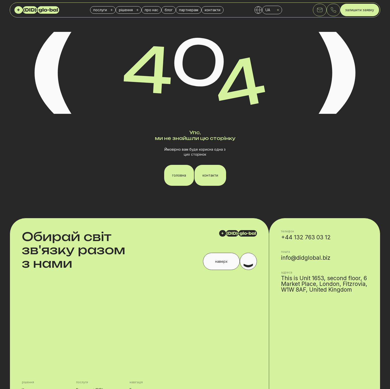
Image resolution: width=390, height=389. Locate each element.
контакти (212, 10)
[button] (103, 10)
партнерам (188, 10)
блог (169, 10)
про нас (151, 10)
